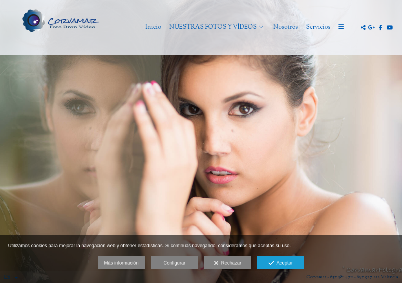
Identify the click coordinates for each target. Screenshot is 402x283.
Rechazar (227, 263)
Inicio (185, 27)
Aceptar (280, 263)
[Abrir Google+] (372, 27)
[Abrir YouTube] (390, 27)
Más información (121, 263)
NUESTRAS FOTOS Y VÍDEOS (245, 27)
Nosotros (317, 27)
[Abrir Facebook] (381, 27)
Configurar (174, 263)
